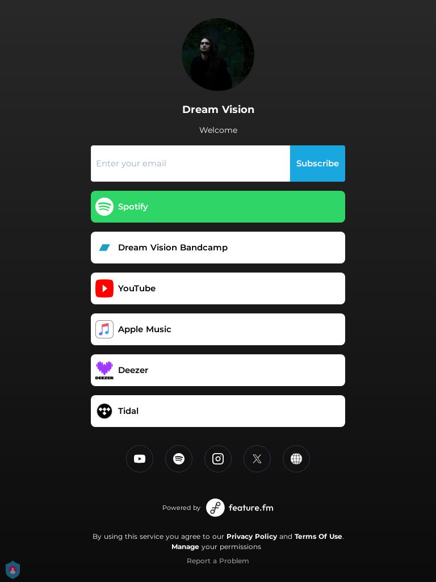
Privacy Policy (252, 536)
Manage (185, 546)
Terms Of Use (318, 536)
